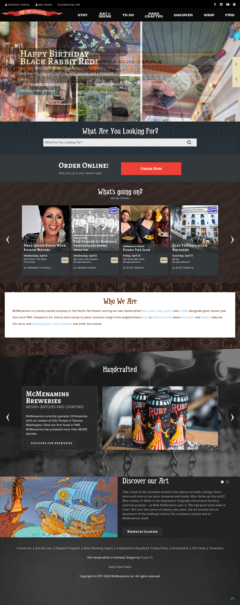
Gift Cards (199, 548)
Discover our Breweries (51, 443)
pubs (144, 317)
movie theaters (62, 323)
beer (145, 310)
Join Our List (43, 548)
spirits (168, 310)
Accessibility (180, 548)
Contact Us (24, 548)
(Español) (141, 548)
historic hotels (162, 317)
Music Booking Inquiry (98, 548)
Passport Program (67, 548)
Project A (146, 557)
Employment (125, 548)
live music (187, 317)
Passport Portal (17, 5)
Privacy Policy (159, 548)
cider (160, 310)
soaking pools (41, 323)
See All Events (120, 198)
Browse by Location (142, 531)
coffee (183, 310)
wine (152, 310)
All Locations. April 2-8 (37, 90)
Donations (216, 548)
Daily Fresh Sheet (120, 566)
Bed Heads (44, 5)
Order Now (151, 168)
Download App (69, 5)
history (205, 317)
